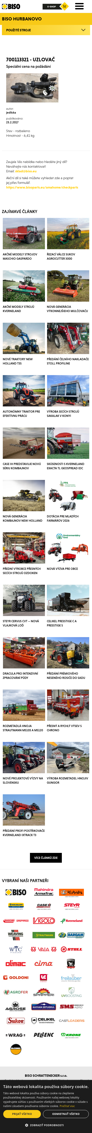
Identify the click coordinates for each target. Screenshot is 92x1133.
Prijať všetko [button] (22, 1114)
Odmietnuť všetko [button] (66, 1114)
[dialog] (46, 1106)
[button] (46, 1125)
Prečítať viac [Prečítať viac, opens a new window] (67, 1106)
